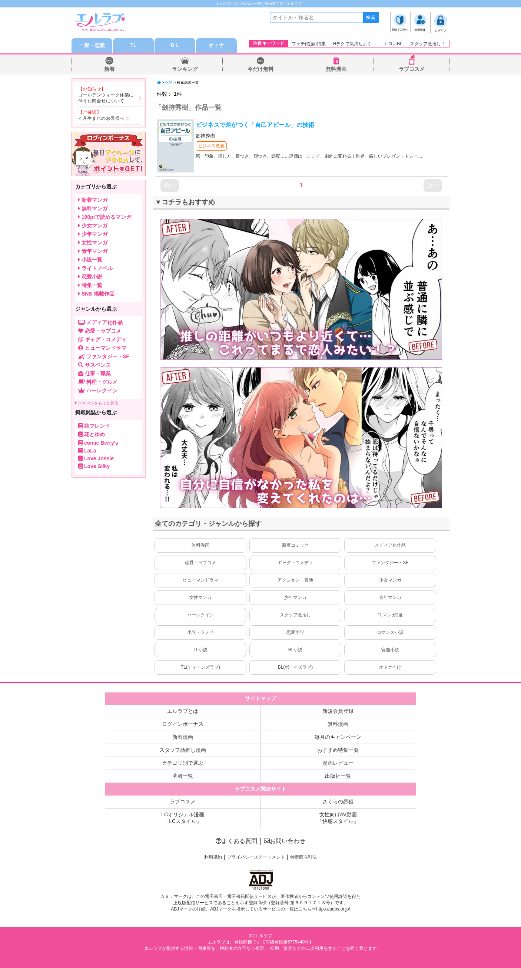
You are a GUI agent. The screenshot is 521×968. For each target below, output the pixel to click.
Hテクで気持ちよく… (354, 43)
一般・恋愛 (92, 45)
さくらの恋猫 (338, 801)
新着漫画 (182, 737)
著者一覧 (182, 776)
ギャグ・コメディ (295, 562)
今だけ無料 (260, 69)
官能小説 (390, 649)
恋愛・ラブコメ (200, 562)
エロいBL (393, 43)
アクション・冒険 (295, 580)
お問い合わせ (284, 841)
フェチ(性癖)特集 (309, 43)
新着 (109, 69)
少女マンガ (390, 580)
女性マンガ (200, 597)
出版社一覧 (338, 776)
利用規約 (213, 857)
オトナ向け (390, 667)
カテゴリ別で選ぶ (182, 763)
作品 (168, 82)
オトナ (216, 45)
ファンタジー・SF (390, 562)
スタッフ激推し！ (427, 43)
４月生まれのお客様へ (101, 118)
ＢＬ (175, 45)
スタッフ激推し (295, 615)
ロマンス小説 (390, 632)
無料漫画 (336, 69)
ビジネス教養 (211, 145)
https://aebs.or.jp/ (333, 909)
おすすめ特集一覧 (338, 750)
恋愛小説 (295, 632)
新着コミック (295, 545)
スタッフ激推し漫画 (182, 750)
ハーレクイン (200, 615)
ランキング (185, 69)
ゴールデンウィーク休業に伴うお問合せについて (106, 97)
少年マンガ (295, 597)
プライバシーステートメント (256, 857)
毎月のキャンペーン (338, 737)
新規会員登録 (338, 711)
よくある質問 (236, 841)
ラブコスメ (412, 69)
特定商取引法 (303, 857)
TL (133, 45)
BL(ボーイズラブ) (295, 667)
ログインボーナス (182, 724)
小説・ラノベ (200, 632)
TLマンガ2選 (390, 615)
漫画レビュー (338, 763)
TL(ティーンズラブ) (200, 667)
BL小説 (295, 649)
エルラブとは (182, 711)
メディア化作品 (390, 545)
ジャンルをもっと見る (97, 403)
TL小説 (200, 649)
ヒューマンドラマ (200, 580)
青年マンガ (390, 597)
